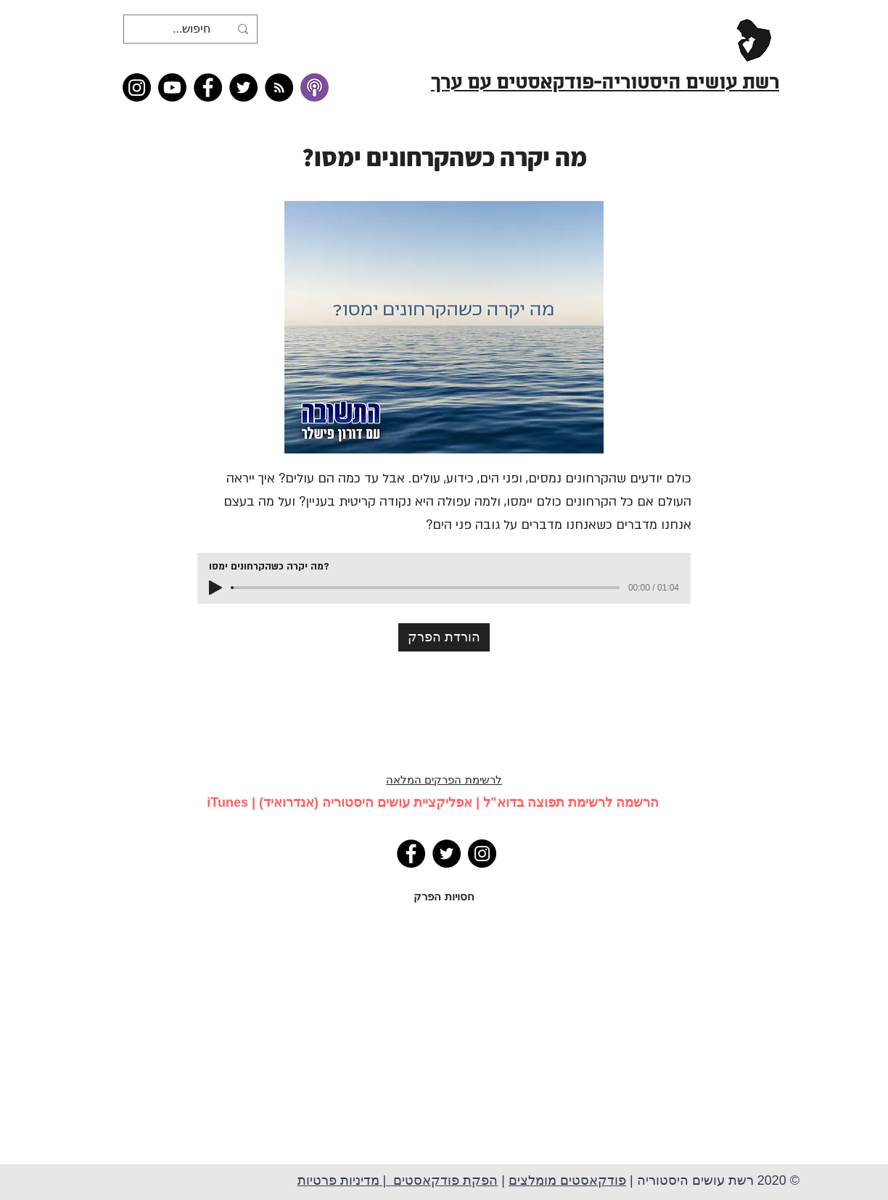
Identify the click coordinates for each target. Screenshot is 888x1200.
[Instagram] (137, 87)
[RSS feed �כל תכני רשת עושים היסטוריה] (279, 87)
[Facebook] (208, 87)
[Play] (215, 587)
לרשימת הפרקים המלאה (443, 779)
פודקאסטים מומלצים (567, 1180)
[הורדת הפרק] (444, 637)
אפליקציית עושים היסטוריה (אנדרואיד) (365, 802)
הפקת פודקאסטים (444, 1180)
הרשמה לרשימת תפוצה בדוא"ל (571, 802)
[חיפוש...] (192, 29)
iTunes (227, 802)
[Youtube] (172, 87)
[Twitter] (243, 87)
